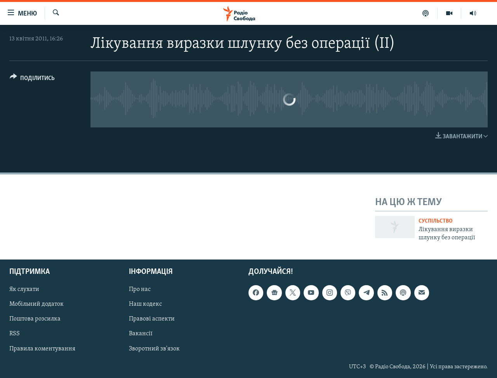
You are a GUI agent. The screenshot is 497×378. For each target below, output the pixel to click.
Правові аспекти (152, 319)
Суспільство (435, 221)
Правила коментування (42, 349)
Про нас (140, 290)
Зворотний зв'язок (154, 349)
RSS (14, 334)
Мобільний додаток (36, 304)
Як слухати (24, 290)
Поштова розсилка (35, 319)
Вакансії (141, 334)
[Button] (32, 79)
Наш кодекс (145, 304)
